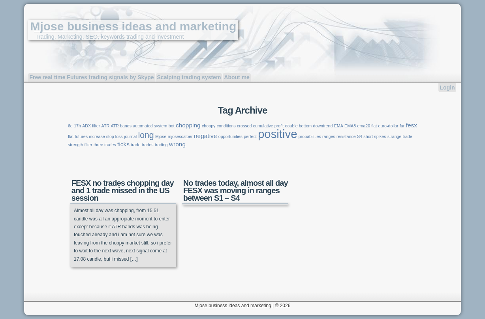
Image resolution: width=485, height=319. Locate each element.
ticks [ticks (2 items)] (123, 144)
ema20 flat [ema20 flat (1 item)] (367, 125)
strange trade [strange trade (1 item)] (399, 136)
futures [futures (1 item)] (81, 136)
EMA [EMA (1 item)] (338, 125)
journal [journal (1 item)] (130, 136)
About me (237, 77)
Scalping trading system (189, 77)
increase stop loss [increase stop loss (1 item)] (105, 136)
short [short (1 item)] (368, 136)
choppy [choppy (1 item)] (208, 125)
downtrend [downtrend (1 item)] (323, 125)
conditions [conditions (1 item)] (226, 125)
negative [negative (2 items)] (205, 135)
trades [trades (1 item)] (148, 144)
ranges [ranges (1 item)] (328, 136)
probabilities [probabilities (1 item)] (310, 136)
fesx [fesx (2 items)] (411, 125)
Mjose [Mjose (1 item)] (160, 136)
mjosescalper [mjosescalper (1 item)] (180, 136)
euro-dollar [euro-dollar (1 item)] (388, 125)
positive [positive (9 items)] (277, 133)
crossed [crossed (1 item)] (244, 125)
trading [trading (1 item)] (161, 144)
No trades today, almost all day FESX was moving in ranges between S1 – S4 (235, 190)
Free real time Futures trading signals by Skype (91, 77)
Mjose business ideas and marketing (133, 26)
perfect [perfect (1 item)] (250, 136)
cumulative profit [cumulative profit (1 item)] (268, 125)
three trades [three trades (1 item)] (105, 144)
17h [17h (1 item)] (77, 125)
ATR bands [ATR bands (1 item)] (121, 125)
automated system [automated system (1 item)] (150, 125)
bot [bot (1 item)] (172, 125)
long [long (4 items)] (146, 135)
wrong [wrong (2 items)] (177, 144)
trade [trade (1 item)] (135, 144)
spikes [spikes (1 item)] (380, 136)
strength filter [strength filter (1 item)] (80, 144)
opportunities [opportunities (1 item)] (230, 136)
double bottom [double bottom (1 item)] (298, 125)
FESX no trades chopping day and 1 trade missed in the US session (122, 190)
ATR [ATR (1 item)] (106, 125)
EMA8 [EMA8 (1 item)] (350, 125)
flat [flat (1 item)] (70, 136)
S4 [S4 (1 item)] (359, 136)
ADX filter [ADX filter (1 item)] (91, 125)
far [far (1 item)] (402, 125)
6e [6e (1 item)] (70, 125)
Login (447, 87)
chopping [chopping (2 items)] (188, 125)
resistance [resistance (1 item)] (346, 136)
